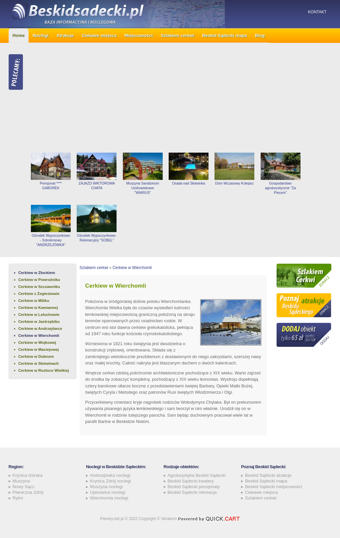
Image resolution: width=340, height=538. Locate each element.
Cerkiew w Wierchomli (38, 335)
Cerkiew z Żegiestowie (38, 293)
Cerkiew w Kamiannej (38, 307)
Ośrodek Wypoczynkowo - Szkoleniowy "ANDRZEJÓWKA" (51, 240)
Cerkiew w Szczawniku (39, 286)
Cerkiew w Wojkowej (37, 342)
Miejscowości (139, 35)
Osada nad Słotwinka (188, 183)
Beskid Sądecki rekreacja (192, 492)
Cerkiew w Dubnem (36, 356)
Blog (260, 35)
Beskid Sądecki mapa (224, 35)
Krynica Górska (27, 475)
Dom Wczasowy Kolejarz (234, 183)
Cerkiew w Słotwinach (38, 363)
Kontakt (317, 12)
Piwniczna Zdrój (28, 492)
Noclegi (40, 35)
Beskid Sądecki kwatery (191, 480)
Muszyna (21, 480)
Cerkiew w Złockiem (36, 272)
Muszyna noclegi (106, 486)
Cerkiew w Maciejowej (38, 349)
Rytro (18, 497)
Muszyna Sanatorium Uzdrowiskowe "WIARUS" (142, 188)
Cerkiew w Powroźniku (39, 279)
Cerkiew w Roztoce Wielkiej (43, 370)
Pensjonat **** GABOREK (51, 185)
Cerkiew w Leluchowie (38, 314)
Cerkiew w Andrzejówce (40, 328)
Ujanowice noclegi (107, 492)
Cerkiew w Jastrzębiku (39, 321)
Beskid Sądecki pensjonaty (194, 486)
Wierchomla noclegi (109, 497)
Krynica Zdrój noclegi (110, 480)
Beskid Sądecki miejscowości (273, 486)
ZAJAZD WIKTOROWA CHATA (97, 185)
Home (19, 35)
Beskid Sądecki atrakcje (268, 475)
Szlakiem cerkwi (177, 35)
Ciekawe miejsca (99, 35)
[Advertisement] (179, 97)
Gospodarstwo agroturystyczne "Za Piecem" (280, 188)
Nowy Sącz (24, 486)
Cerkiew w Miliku (33, 300)
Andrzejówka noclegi (110, 475)
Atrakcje (65, 35)
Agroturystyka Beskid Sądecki (196, 475)
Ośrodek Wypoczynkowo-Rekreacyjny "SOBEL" (97, 237)
